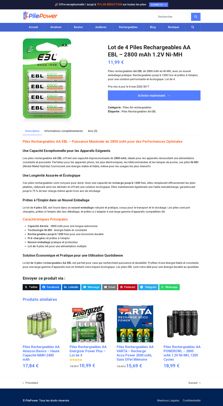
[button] (192, 27)
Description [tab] (32, 131)
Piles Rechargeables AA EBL (138, 111)
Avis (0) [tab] (92, 131)
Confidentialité (192, 400)
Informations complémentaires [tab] (63, 131)
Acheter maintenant (151, 95)
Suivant (194, 383)
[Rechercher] (196, 17)
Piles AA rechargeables (137, 107)
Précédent (30, 383)
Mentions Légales (168, 400)
